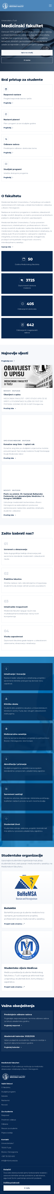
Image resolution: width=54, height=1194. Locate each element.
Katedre (4, 1096)
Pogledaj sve (8, 361)
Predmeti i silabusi (8, 1120)
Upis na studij (27, 53)
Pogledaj (8, 103)
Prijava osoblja (7, 1133)
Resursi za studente (9, 1128)
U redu (27, 1188)
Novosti (4, 1105)
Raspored (5, 1115)
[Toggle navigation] (50, 5)
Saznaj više (7, 247)
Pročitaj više (10, 408)
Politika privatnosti (11, 1183)
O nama (27, 60)
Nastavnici (5, 1100)
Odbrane (4, 1124)
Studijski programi (8, 1092)
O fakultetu (5, 1087)
